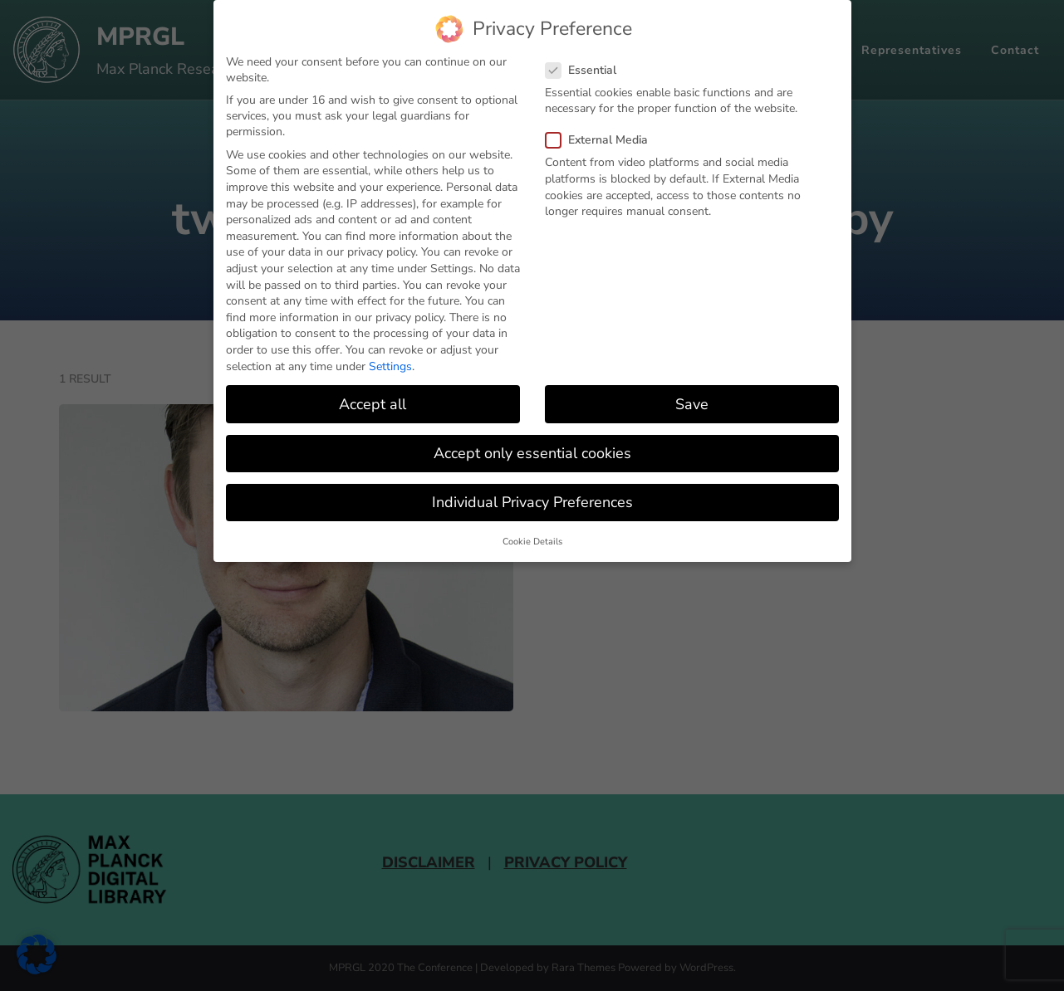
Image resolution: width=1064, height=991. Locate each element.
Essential (586, 69)
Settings (390, 365)
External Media (602, 140)
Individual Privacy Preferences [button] (532, 501)
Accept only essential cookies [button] (532, 452)
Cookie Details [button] (532, 541)
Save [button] (692, 403)
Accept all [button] (372, 403)
